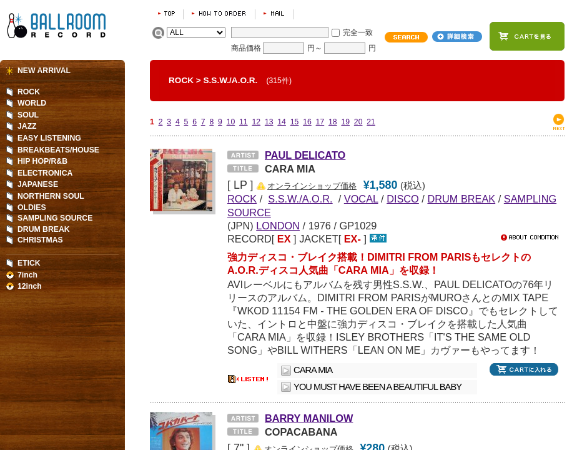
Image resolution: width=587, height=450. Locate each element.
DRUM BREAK (461, 198)
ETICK (29, 263)
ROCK (181, 80)
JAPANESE (37, 184)
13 (269, 122)
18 (332, 122)
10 (231, 122)
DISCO (403, 198)
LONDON (278, 225)
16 (307, 122)
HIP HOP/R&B (42, 161)
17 (320, 122)
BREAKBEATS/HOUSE (58, 150)
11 (243, 122)
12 (256, 122)
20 (358, 122)
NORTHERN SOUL (50, 196)
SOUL (28, 115)
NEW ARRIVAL (44, 70)
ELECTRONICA (44, 173)
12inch (29, 286)
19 (345, 122)
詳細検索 (457, 36)
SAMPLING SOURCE (54, 218)
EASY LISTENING (49, 138)
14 (281, 122)
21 (371, 122)
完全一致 (358, 32)
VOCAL (361, 198)
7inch (27, 275)
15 (294, 122)
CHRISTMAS (40, 240)
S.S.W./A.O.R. (231, 80)
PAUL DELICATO (305, 155)
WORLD (31, 103)
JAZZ (27, 126)
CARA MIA (313, 370)
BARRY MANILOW (309, 418)
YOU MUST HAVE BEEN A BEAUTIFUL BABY (377, 387)
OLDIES (31, 207)
